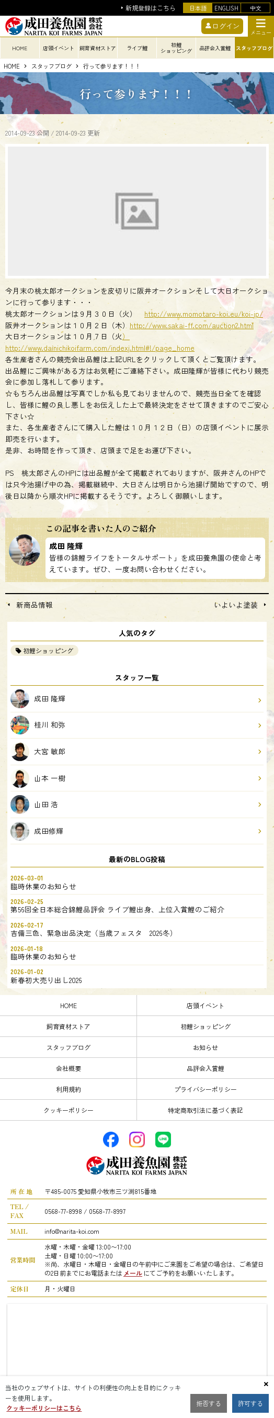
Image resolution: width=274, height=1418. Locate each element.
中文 (255, 8)
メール (132, 1272)
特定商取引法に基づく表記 (205, 1110)
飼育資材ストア (68, 1026)
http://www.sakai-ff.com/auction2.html (192, 325)
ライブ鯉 (137, 48)
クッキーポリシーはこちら (44, 1407)
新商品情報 (34, 605)
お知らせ (205, 1047)
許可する (250, 1403)
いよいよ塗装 (236, 605)
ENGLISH (226, 8)
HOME (19, 48)
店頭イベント (205, 1005)
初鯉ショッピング (48, 650)
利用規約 (68, 1089)
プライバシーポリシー (205, 1089)
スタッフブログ (51, 66)
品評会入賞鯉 (205, 1068)
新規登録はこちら (150, 8)
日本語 (198, 8)
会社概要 (68, 1068)
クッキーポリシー (68, 1110)
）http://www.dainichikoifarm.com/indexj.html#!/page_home (100, 342)
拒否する (208, 1403)
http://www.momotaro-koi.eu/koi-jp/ (203, 313)
